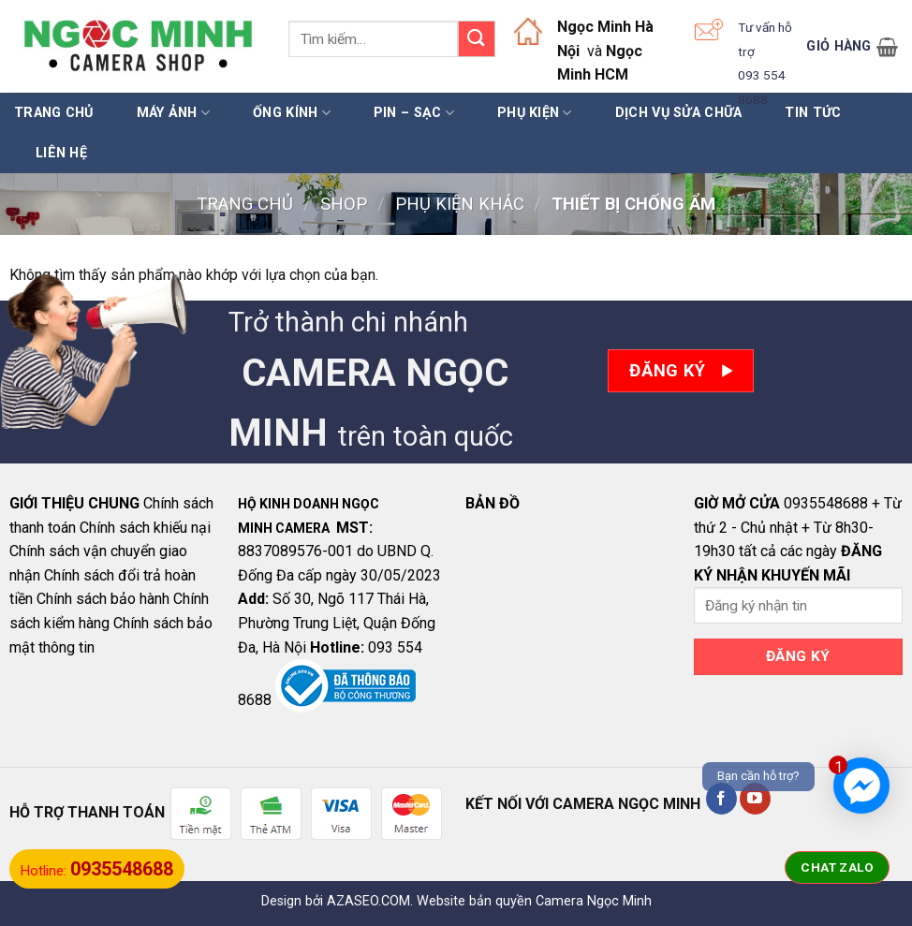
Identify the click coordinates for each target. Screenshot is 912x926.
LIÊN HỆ (61, 153)
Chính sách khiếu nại (145, 527)
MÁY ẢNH (174, 113)
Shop (343, 203)
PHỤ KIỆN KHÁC (459, 203)
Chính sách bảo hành (103, 599)
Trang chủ (54, 113)
